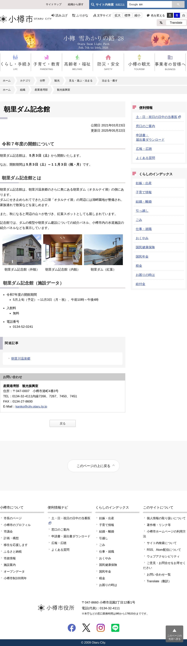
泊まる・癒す (110, 80)
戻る (63, 423)
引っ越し (142, 211)
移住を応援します (16, 544)
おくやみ (142, 238)
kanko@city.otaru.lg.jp (31, 406)
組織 (22, 89)
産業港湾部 (41, 89)
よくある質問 (145, 158)
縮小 (137, 15)
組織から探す (76, 4)
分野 (42, 80)
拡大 (118, 15)
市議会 (8, 531)
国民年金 (142, 256)
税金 (139, 266)
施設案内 (10, 564)
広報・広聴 (144, 149)
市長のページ (13, 518)
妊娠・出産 (144, 183)
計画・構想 (11, 538)
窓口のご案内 (145, 126)
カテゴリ (25, 80)
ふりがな (82, 15)
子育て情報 (144, 192)
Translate (176, 22)
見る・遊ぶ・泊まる (81, 80)
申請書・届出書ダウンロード (70, 536)
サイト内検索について (162, 543)
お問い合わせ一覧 (159, 574)
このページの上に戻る (93, 466)
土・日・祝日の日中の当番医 (158, 117)
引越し (103, 538)
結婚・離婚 (144, 201)
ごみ (139, 220)
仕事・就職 (144, 229)
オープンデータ (14, 571)
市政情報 (10, 558)
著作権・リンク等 (159, 524)
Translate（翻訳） (159, 581)
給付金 (140, 284)
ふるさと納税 (13, 551)
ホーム (7, 80)
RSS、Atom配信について (164, 549)
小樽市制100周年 (15, 578)
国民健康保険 (145, 247)
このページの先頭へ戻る (174, 637)
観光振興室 (63, 89)
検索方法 (120, 5)
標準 (128, 15)
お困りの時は (145, 275)
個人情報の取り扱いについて (166, 518)
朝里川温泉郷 (20, 358)
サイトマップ (54, 4)
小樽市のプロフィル (17, 524)
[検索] (149, 4)
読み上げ (62, 15)
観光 (57, 80)
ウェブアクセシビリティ (163, 556)
